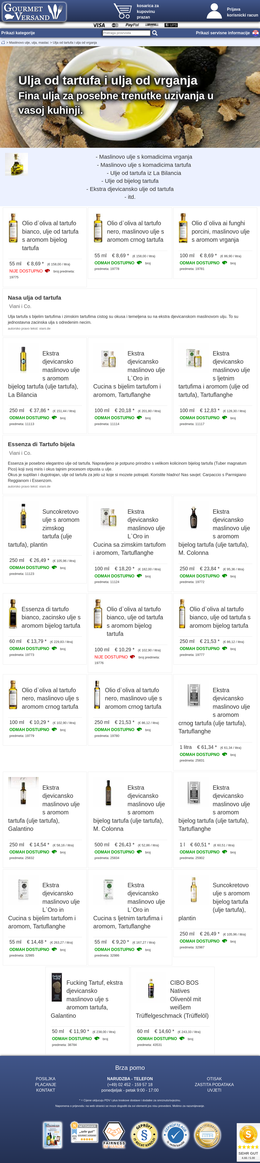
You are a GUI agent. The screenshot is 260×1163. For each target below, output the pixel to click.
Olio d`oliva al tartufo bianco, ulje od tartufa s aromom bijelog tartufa (220, 617)
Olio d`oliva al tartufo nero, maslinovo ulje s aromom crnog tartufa (135, 231)
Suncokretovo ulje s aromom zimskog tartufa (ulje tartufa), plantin (43, 528)
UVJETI (214, 1090)
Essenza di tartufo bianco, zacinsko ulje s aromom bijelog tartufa (51, 617)
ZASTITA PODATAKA (214, 1084)
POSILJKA (45, 1078)
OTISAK (214, 1078)
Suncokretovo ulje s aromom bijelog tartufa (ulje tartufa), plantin (214, 902)
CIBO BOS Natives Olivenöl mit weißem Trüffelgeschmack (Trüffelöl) (172, 999)
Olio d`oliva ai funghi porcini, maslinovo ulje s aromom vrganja (221, 231)
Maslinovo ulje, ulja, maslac (29, 42)
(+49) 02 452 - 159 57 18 (130, 1084)
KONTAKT (45, 1090)
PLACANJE (45, 1084)
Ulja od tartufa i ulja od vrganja (75, 42)
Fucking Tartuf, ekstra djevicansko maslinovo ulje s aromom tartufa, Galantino (87, 999)
